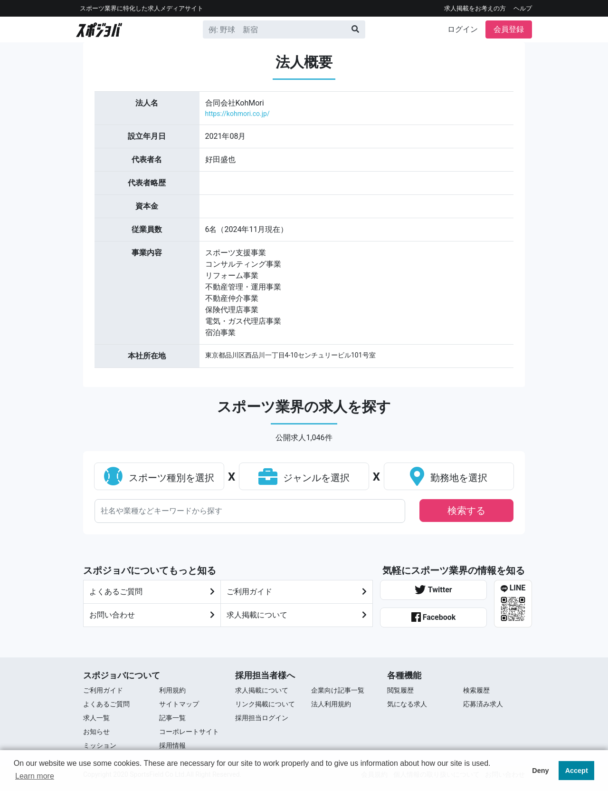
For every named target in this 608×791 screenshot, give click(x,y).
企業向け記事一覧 (337, 690)
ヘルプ (522, 8)
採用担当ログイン (261, 718)
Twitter (433, 589)
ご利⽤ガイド (297, 592)
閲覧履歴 (400, 690)
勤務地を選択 (448, 477)
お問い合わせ (152, 615)
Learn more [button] (34, 776)
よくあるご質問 (152, 592)
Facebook (433, 617)
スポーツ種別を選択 (159, 477)
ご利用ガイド (103, 690)
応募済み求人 (483, 704)
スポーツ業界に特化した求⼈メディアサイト (141, 8)
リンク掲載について (265, 704)
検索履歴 (476, 690)
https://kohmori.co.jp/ (237, 113)
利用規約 (172, 690)
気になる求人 (407, 704)
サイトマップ (179, 704)
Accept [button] (576, 770)
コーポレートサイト (189, 731)
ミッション (99, 745)
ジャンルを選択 (304, 477)
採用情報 (172, 745)
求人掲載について (297, 615)
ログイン (462, 29)
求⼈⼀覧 (96, 718)
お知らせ (96, 731)
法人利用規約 (331, 704)
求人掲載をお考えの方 (475, 8)
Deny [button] (540, 770)
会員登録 (509, 29)
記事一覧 (172, 718)
